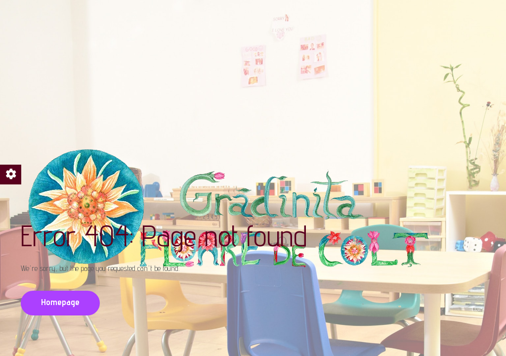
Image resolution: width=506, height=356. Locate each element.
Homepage (60, 302)
